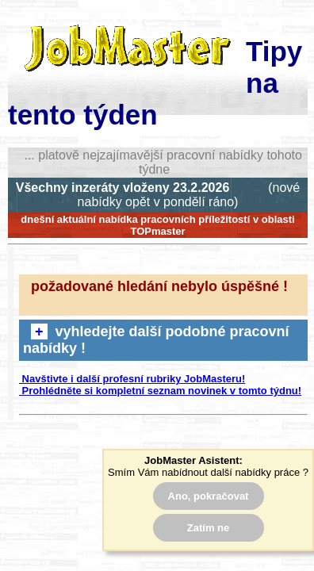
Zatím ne (208, 528)
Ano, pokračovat (208, 496)
